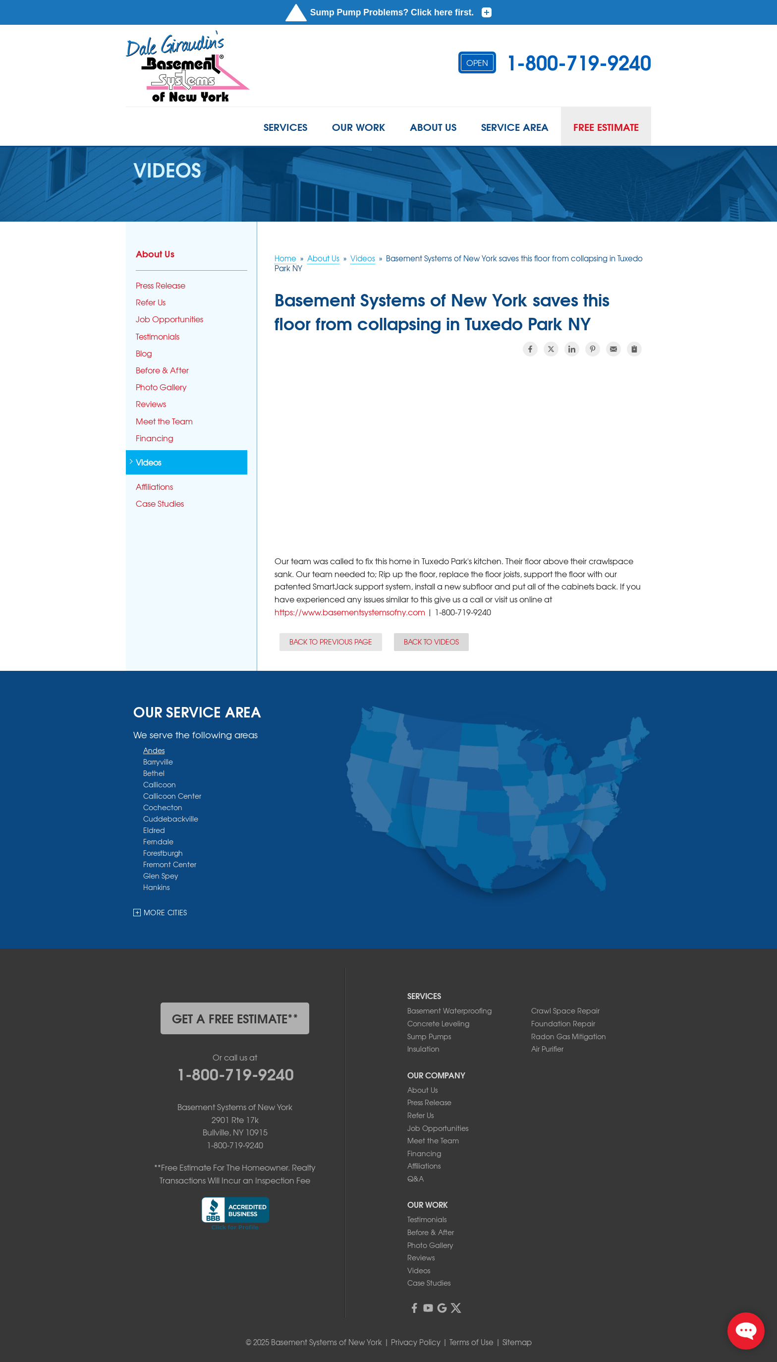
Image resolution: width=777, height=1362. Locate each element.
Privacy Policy (416, 1342)
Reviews (151, 404)
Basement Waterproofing (449, 1010)
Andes (154, 750)
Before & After (162, 370)
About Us (433, 126)
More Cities (165, 912)
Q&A (415, 1179)
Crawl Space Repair (565, 1010)
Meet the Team (164, 421)
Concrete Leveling (438, 1023)
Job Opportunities (169, 319)
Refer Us (151, 302)
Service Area (515, 126)
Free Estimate (606, 126)
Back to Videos (431, 641)
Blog (144, 353)
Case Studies (160, 503)
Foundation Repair (563, 1023)
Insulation (423, 1049)
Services (285, 126)
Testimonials (157, 336)
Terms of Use (471, 1342)
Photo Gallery (161, 387)
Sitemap (517, 1342)
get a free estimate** (235, 1017)
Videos (148, 462)
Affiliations (154, 486)
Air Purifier (547, 1049)
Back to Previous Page (330, 641)
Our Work (358, 126)
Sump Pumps (429, 1036)
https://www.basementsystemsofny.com (350, 612)
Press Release (160, 285)
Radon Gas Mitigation (568, 1036)
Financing (154, 438)
